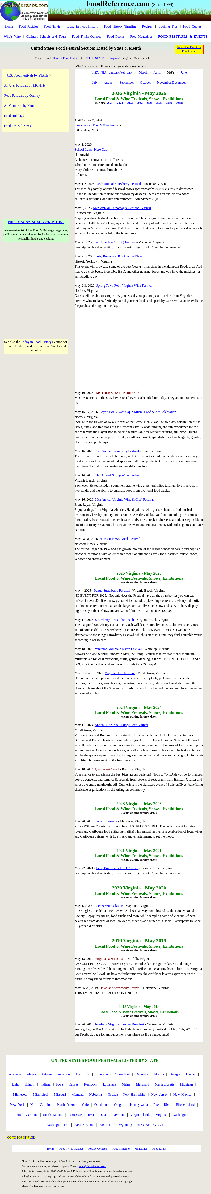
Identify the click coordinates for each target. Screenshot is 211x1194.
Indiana (46, 1084)
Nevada (113, 1094)
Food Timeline (121, 1148)
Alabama (15, 1074)
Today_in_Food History (82, 26)
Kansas (73, 1084)
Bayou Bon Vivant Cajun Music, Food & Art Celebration (138, 412)
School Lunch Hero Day (91, 149)
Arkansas (64, 1074)
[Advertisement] (36, 169)
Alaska (31, 1074)
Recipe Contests (97, 1148)
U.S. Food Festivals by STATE (27, 75)
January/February (121, 72)
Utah (104, 1114)
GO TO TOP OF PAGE (21, 1137)
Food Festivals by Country (22, 95)
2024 (120, 102)
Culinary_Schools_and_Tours (46, 36)
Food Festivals (71, 58)
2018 (179, 102)
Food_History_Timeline (120, 26)
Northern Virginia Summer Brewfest (119, 1024)
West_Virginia (84, 1125)
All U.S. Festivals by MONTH (24, 85)
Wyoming (125, 1125)
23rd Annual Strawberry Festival (117, 451)
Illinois (30, 1084)
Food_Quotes (192, 26)
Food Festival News (17, 126)
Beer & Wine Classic (108, 906)
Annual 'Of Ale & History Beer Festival (121, 725)
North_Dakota (66, 1104)
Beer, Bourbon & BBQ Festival (114, 242)
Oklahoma (101, 1104)
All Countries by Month (20, 105)
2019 (169, 102)
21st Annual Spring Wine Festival (117, 475)
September (126, 82)
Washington (180, 1114)
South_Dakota (53, 1114)
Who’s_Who (12, 36)
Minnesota (20, 1094)
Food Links (159, 1148)
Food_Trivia (52, 26)
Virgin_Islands (140, 1114)
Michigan (186, 1084)
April (157, 72)
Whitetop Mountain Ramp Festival (118, 649)
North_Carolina (40, 1104)
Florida (159, 1074)
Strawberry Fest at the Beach (114, 619)
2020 (159, 102)
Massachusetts (164, 1084)
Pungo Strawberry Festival (112, 590)
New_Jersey (159, 1094)
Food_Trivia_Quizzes (86, 36)
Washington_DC (57, 1125)
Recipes (147, 26)
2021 (149, 102)
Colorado (101, 1074)
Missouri (60, 1094)
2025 (110, 102)
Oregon (119, 1104)
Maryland (142, 1084)
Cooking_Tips (167, 26)
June (184, 72)
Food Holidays (14, 115)
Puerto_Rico (161, 1104)
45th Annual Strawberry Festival (119, 184)
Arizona (47, 1074)
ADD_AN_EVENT (150, 1125)
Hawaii (191, 1074)
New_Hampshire (134, 1094)
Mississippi (40, 1094)
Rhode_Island (185, 1104)
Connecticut (122, 1074)
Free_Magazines (141, 36)
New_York (17, 1104)
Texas (91, 1114)
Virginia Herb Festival (120, 673)
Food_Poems (116, 36)
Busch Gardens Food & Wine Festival (97, 125)
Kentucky (90, 1084)
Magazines (141, 1148)
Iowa (59, 1084)
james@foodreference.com (92, 1166)
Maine (126, 1084)
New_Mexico (182, 1094)
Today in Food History (36, 342)
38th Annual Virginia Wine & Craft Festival (124, 499)
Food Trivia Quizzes (71, 1148)
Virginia (114, 58)
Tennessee (75, 1114)
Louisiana (109, 1084)
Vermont (119, 1114)
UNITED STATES (94, 58)
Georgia (174, 1074)
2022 (140, 102)
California (83, 1074)
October (145, 82)
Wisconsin (106, 1125)
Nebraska (95, 1094)
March (143, 72)
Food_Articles (28, 26)
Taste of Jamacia (106, 821)
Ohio (85, 1104)
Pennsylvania (139, 1104)
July (95, 82)
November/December (171, 82)
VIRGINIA (98, 72)
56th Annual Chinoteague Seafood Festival (122, 208)
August (108, 82)
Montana (78, 1094)
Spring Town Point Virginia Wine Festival (124, 285)
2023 (130, 102)
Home (9, 26)
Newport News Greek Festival (120, 539)
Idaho (15, 1084)
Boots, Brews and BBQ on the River (117, 256)
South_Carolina (26, 1114)
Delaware (142, 1074)
